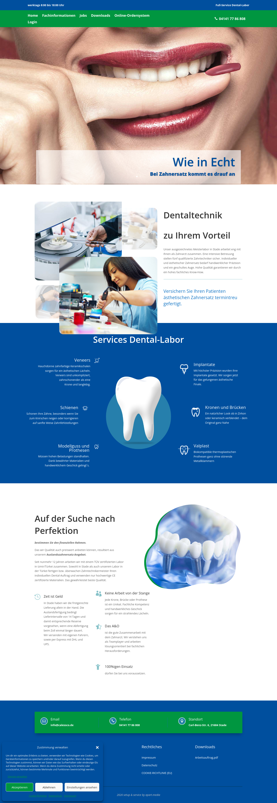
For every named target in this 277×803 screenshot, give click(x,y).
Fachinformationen (58, 16)
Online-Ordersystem (131, 16)
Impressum (70, 795)
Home (33, 16)
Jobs (83, 16)
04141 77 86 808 (232, 18)
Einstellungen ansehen (82, 787)
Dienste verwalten (17, 776)
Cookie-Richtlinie (38, 795)
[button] (97, 747)
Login (32, 22)
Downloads (100, 16)
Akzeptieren (20, 787)
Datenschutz (55, 795)
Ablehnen (49, 787)
